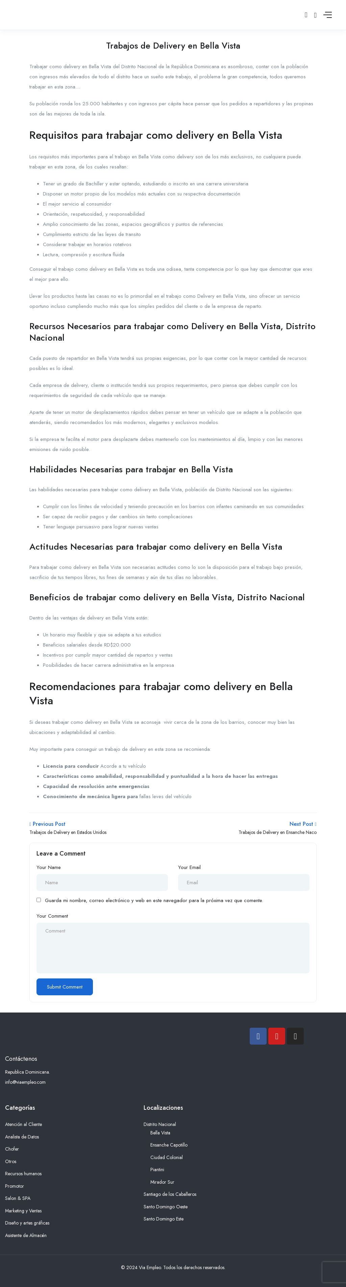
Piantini (157, 1169)
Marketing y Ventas (23, 1210)
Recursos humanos (23, 1173)
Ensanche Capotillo (169, 1144)
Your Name (48, 867)
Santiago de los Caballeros (170, 1194)
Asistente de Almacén (26, 1235)
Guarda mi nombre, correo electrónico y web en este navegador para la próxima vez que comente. (154, 900)
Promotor (14, 1186)
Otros (10, 1161)
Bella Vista (160, 1132)
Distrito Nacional (160, 1124)
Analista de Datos (22, 1136)
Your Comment (52, 916)
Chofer (12, 1149)
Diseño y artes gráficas (27, 1222)
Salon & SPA (17, 1198)
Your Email (189, 867)
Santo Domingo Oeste (166, 1206)
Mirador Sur (162, 1182)
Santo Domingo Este (163, 1218)
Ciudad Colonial (166, 1157)
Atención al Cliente (23, 1124)
